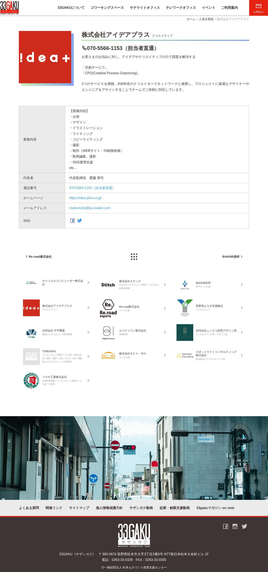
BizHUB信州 (230, 256)
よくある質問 (29, 508)
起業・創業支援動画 (175, 508)
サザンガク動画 (141, 508)
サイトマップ (79, 508)
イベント (208, 7)
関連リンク (54, 508)
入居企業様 (206, 19)
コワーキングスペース (107, 7)
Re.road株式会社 (40, 256)
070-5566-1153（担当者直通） (123, 48)
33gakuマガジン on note (215, 508)
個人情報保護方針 (109, 508)
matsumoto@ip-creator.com (90, 208)
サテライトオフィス (145, 7)
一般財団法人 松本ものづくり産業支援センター (135, 567)
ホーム (191, 19)
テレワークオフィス (181, 7)
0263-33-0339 (122, 560)
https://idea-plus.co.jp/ (85, 198)
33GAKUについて (71, 7)
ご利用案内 (229, 7)
